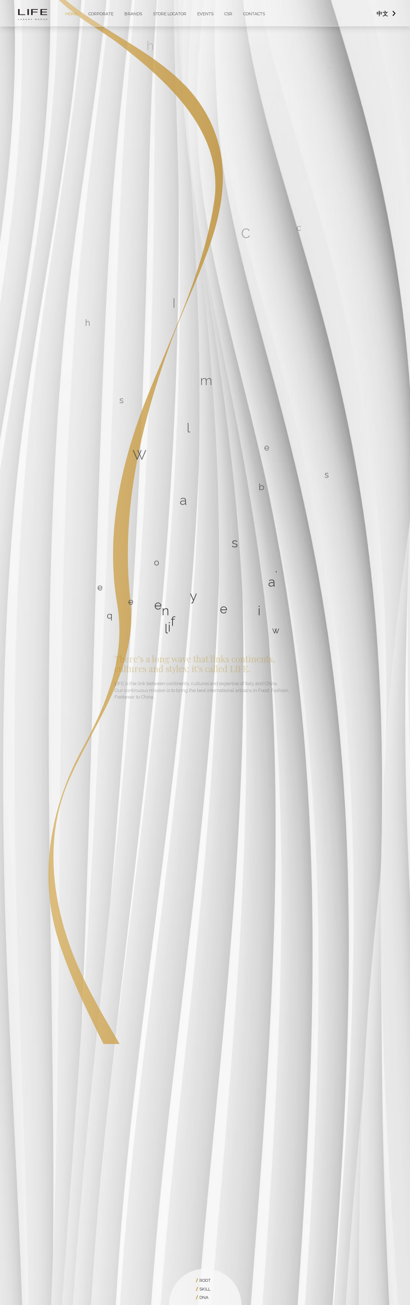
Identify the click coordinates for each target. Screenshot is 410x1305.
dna (203, 1297)
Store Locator (169, 13)
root (205, 1280)
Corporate (100, 13)
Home (71, 13)
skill (204, 1289)
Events (205, 13)
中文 (382, 13)
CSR (228, 13)
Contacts (254, 13)
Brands (133, 13)
